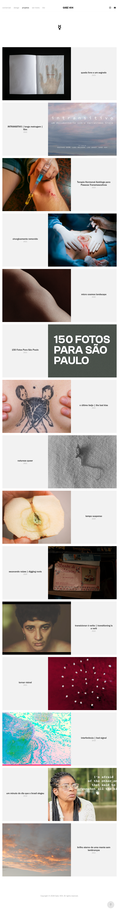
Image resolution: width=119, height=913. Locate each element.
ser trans (36, 7)
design (16, 7)
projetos (25, 7)
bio (43, 7)
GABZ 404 (68, 7)
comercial (6, 7)
